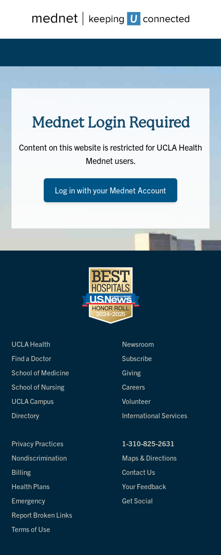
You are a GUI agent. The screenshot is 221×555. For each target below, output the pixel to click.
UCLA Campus (33, 401)
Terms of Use (31, 529)
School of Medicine (40, 372)
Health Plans (31, 486)
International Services (154, 415)
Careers (133, 386)
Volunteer (136, 401)
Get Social (137, 500)
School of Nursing (38, 386)
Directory (25, 415)
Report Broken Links (42, 514)
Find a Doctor (31, 358)
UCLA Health (31, 343)
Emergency (28, 500)
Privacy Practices (38, 443)
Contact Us (138, 471)
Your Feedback (144, 486)
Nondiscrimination (39, 457)
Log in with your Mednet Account (110, 190)
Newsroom (138, 343)
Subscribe (137, 358)
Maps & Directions (149, 457)
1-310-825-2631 (148, 443)
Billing (21, 471)
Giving (131, 372)
